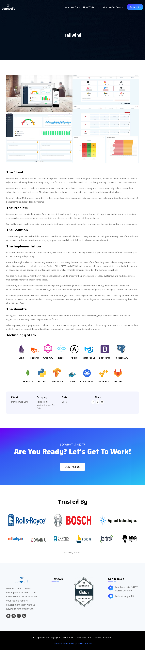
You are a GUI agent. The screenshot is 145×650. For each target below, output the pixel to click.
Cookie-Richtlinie (84, 643)
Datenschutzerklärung (63, 643)
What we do (72, 7)
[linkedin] (102, 402)
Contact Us (134, 7)
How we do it (91, 7)
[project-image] (39, 93)
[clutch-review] (83, 592)
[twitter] (97, 402)
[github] (24, 616)
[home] (21, 580)
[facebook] (93, 402)
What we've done (113, 7)
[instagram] (13, 616)
